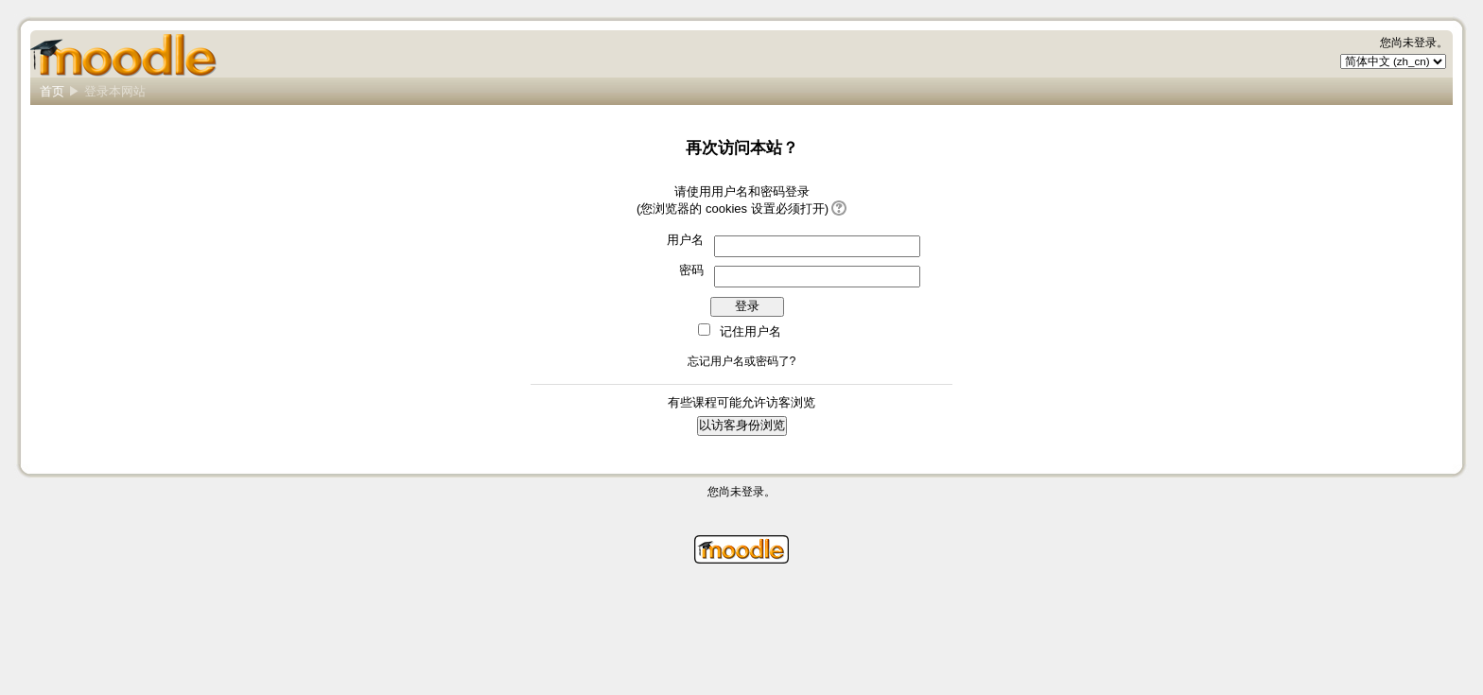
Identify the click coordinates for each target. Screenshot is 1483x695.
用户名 (685, 240)
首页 (52, 91)
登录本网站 (115, 91)
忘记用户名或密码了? (742, 361)
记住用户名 (750, 331)
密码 (691, 270)
